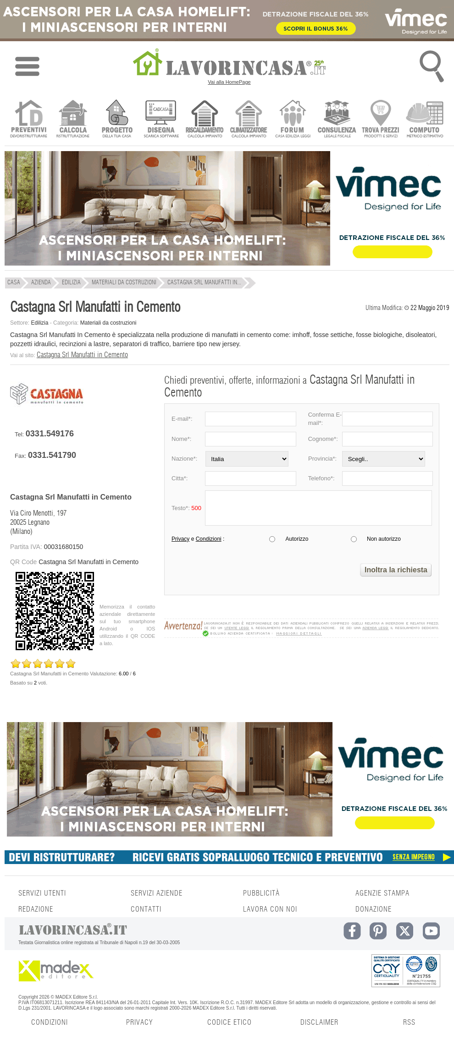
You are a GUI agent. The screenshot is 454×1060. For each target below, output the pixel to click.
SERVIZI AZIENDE (157, 893)
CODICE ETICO (229, 1022)
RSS (409, 1022)
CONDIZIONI (49, 1022)
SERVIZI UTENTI (42, 893)
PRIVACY (139, 1022)
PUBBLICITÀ (261, 893)
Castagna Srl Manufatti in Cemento (82, 355)
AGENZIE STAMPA (382, 893)
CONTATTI (146, 909)
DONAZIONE (373, 909)
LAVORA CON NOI (270, 909)
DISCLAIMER (319, 1022)
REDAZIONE (35, 909)
